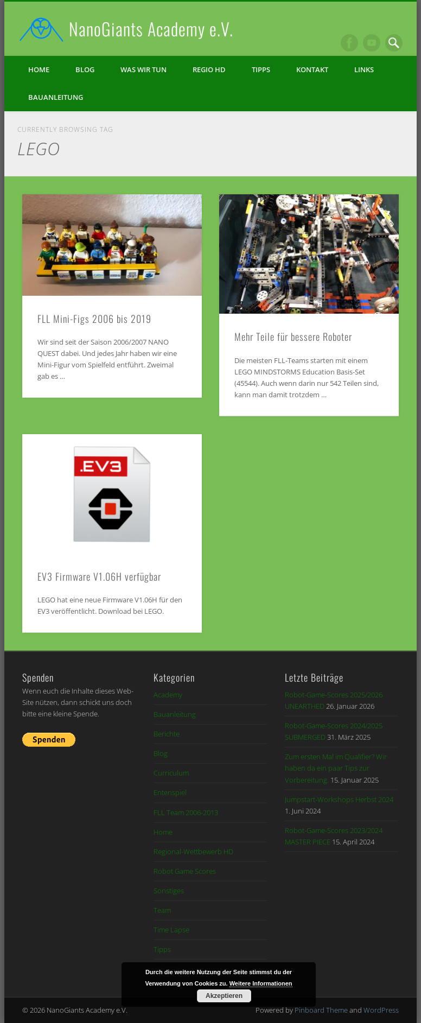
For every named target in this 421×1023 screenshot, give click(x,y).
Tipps (261, 69)
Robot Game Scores (185, 871)
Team (162, 910)
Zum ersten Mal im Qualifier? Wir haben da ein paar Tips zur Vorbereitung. (336, 768)
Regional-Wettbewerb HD (193, 851)
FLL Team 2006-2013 (186, 812)
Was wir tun (143, 69)
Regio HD (209, 69)
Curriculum (171, 773)
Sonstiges (169, 890)
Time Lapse (171, 930)
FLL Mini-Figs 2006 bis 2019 (94, 319)
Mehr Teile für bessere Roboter (293, 336)
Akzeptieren (224, 996)
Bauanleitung (55, 97)
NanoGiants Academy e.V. (151, 28)
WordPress (381, 1010)
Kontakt (312, 69)
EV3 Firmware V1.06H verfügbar (99, 576)
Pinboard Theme (321, 1010)
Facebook (349, 43)
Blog (84, 69)
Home (38, 69)
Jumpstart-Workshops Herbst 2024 (339, 799)
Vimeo (371, 43)
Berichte (167, 734)
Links (364, 69)
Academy (168, 695)
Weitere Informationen (260, 983)
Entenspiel (170, 792)
